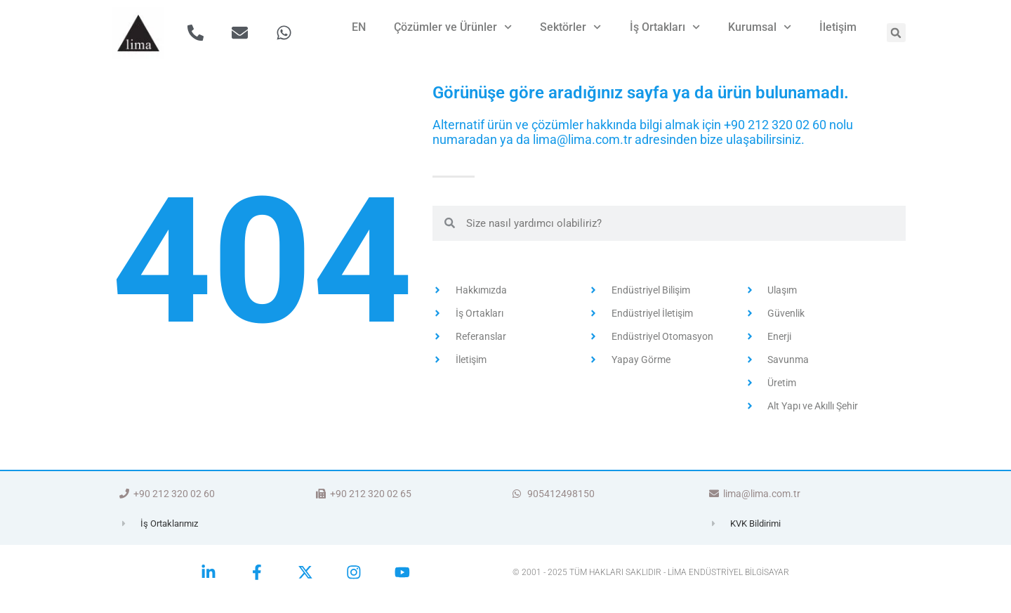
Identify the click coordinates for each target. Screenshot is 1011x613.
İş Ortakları (665, 27)
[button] (896, 32)
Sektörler (570, 27)
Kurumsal (759, 27)
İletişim (838, 27)
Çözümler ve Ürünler (453, 27)
